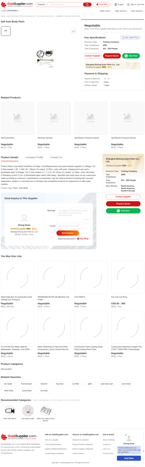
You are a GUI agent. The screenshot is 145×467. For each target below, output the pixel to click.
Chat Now (129, 458)
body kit (44, 384)
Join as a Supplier (51, 440)
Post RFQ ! (83, 239)
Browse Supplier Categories (83, 449)
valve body (8, 391)
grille (90, 384)
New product (6, 369)
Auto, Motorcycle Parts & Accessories (21, 16)
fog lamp (59, 384)
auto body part (107, 384)
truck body (126, 384)
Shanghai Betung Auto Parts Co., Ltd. (103, 65)
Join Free (140, 4)
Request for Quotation (81, 440)
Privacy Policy (108, 453)
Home (3, 16)
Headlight (59, 16)
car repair (8, 384)
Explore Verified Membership (55, 449)
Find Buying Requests (53, 444)
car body (44, 391)
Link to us (106, 449)
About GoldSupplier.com (112, 440)
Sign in (133, 4)
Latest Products (78, 453)
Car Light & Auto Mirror (45, 16)
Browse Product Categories (83, 444)
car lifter (75, 384)
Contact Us (107, 444)
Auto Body (23, 188)
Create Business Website (54, 453)
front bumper (26, 384)
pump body (27, 391)
